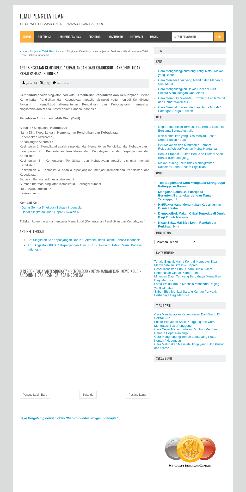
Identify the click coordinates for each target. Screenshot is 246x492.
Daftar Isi (44, 36)
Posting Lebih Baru (35, 394)
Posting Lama (137, 394)
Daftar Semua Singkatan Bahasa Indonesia (51, 207)
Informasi (136, 36)
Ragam (154, 36)
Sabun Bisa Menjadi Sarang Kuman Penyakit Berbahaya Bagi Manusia (185, 293)
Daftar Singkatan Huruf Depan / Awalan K (50, 212)
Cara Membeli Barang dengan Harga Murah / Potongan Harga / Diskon (189, 109)
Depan (27, 36)
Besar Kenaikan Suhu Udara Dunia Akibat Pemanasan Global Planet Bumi (183, 271)
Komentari (63, 83)
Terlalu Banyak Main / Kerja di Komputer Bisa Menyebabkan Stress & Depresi (185, 263)
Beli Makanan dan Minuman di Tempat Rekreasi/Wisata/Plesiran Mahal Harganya (187, 147)
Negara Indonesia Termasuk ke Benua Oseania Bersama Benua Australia (191, 128)
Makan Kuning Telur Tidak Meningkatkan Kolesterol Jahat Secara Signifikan (186, 165)
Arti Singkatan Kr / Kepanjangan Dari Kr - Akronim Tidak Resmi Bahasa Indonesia (84, 240)
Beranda (87, 394)
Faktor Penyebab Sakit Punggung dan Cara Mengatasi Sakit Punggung (184, 323)
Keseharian (116, 36)
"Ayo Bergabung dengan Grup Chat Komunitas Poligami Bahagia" (69, 418)
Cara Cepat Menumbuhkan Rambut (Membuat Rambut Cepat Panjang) (186, 331)
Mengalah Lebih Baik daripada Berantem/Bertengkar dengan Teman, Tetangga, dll (185, 195)
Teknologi (94, 36)
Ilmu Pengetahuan (69, 36)
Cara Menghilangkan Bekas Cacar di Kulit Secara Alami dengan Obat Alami (187, 91)
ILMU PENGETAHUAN (42, 16)
